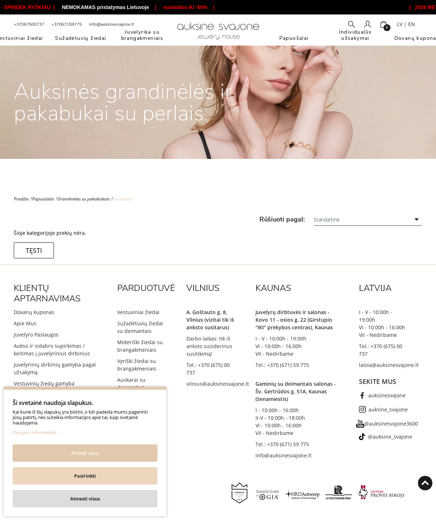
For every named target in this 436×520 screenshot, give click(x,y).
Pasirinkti (85, 476)
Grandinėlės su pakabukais (84, 199)
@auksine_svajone (390, 436)
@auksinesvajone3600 (391, 423)
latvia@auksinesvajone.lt (389, 365)
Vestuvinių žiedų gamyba (44, 383)
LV (399, 24)
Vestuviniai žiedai (138, 312)
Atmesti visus (85, 498)
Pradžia (21, 199)
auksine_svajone (388, 409)
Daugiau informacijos (35, 432)
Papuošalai (43, 199)
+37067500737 (29, 24)
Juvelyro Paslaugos (36, 334)
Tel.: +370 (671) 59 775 (282, 365)
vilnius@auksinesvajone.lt (217, 383)
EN (411, 24)
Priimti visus (85, 453)
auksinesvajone (387, 395)
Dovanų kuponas (34, 312)
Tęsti (34, 250)
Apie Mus (25, 323)
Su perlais (122, 199)
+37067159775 (66, 24)
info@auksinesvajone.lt (111, 24)
